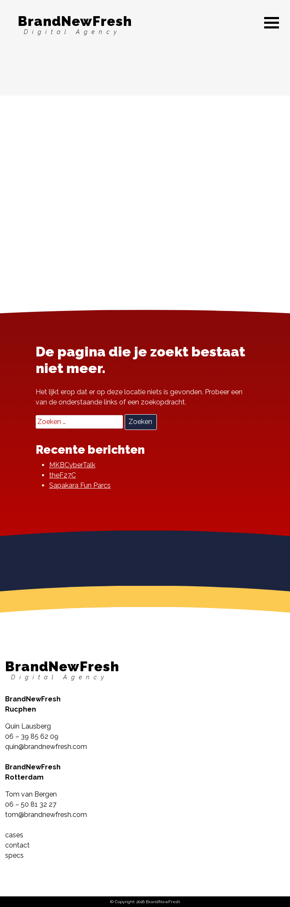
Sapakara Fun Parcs (80, 485)
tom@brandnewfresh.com (46, 815)
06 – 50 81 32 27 (30, 804)
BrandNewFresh (75, 24)
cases (14, 835)
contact (17, 845)
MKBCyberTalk (72, 465)
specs (14, 855)
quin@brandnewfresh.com (46, 747)
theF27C (62, 475)
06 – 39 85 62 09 (32, 736)
